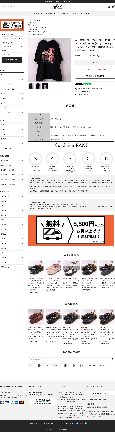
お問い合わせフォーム (100, 393)
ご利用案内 (74, 13)
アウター (3, 98)
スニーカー (4, 75)
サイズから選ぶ (62, 13)
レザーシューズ (5, 84)
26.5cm (3, 229)
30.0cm (3, 262)
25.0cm (3, 215)
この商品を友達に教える (84, 91)
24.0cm (3, 206)
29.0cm (3, 253)
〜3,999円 (47, 34)
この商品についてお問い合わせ (95, 69)
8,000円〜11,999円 (7, 170)
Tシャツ (49, 27)
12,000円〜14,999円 (8, 175)
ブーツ (3, 80)
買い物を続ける (81, 94)
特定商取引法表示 (49, 423)
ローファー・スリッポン (7, 89)
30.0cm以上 (5, 267)
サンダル (3, 94)
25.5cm (3, 220)
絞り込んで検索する (12, 60)
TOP (29, 20)
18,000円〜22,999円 (8, 184)
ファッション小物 (6, 112)
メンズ (28, 13)
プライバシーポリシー (66, 423)
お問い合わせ (85, 13)
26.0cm (3, 225)
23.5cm (3, 201)
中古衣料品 (36, 20)
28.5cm (3, 248)
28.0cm (3, 243)
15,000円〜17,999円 (8, 179)
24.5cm (3, 210)
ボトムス (3, 108)
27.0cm (3, 234)
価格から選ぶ (49, 13)
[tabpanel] (49, 60)
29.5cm (3, 257)
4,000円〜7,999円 (7, 165)
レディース (37, 13)
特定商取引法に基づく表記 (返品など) (88, 88)
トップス (41, 25)
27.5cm (3, 239)
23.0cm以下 (5, 196)
